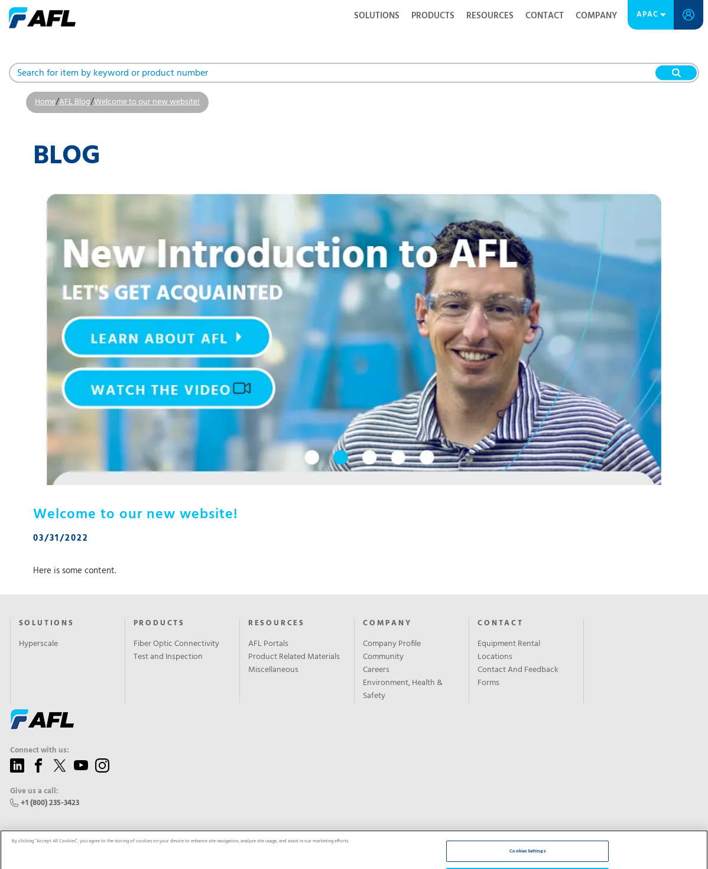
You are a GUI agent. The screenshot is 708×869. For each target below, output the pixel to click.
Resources (490, 16)
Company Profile (392, 644)
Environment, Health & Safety (403, 690)
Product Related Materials (294, 657)
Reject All (528, 819)
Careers (376, 670)
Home (45, 102)
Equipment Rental (509, 644)
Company (596, 16)
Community (383, 657)
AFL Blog (74, 102)
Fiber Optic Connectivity (176, 644)
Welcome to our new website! (147, 102)
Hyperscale (38, 644)
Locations (495, 657)
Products (432, 16)
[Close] (689, 819)
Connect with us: (39, 750)
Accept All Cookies (527, 846)
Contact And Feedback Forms (518, 677)
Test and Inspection (168, 657)
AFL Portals (268, 644)
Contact (544, 16)
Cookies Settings (527, 792)
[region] (354, 820)
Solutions (377, 16)
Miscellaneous (273, 670)
